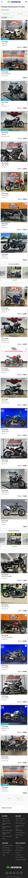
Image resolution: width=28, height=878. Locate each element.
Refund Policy (19, 835)
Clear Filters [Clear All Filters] (10, 17)
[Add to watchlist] (26, 22)
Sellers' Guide (19, 821)
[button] (3, 17)
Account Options (6, 850)
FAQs (3, 838)
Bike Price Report (20, 823)
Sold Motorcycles (20, 832)
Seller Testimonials (19, 829)
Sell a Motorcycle (20, 818)
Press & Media (19, 857)
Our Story (18, 845)
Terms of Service (20, 848)
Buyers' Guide (6, 821)
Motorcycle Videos (7, 830)
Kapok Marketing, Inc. (17, 874)
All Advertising (6, 848)
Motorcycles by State (6, 823)
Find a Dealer (5, 852)
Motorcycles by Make (6, 827)
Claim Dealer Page (7, 845)
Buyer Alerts (5, 818)
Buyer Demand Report (20, 826)
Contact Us (19, 855)
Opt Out (18, 852)
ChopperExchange (21, 859)
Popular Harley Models (6, 833)
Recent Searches (6, 836)
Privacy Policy (19, 850)
